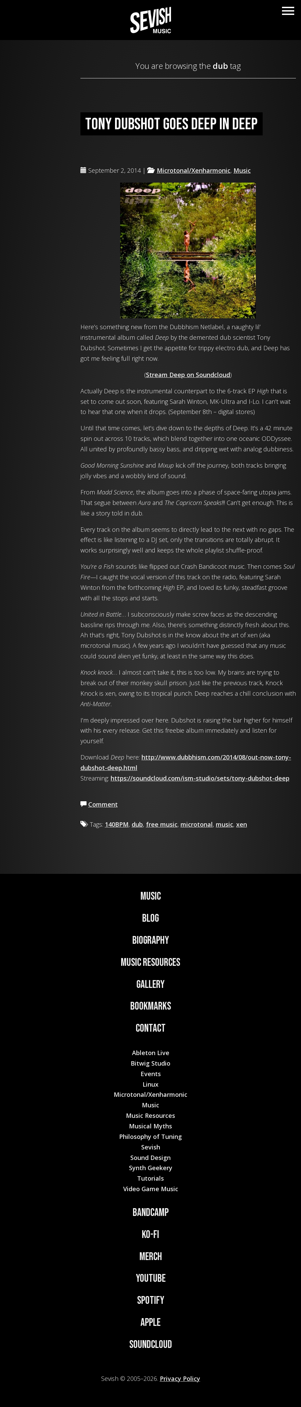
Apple (150, 1322)
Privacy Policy (180, 1378)
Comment (103, 804)
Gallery (150, 984)
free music (161, 824)
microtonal (197, 824)
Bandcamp (151, 1212)
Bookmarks (150, 1006)
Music (242, 170)
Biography (150, 940)
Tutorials (150, 1178)
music (224, 824)
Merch (150, 1256)
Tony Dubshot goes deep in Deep (171, 124)
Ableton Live (150, 1053)
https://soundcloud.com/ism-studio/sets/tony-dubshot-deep (200, 778)
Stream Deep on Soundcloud (188, 375)
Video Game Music (150, 1189)
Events (150, 1074)
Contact (151, 1028)
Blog (150, 918)
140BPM (117, 824)
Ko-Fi (150, 1234)
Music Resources (150, 962)
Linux (150, 1084)
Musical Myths (150, 1126)
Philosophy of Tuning (150, 1136)
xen (241, 824)
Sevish (150, 1147)
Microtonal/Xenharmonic (193, 170)
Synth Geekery (150, 1168)
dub (137, 824)
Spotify (150, 1300)
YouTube (151, 1278)
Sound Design (150, 1157)
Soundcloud (150, 1344)
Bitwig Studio (150, 1063)
